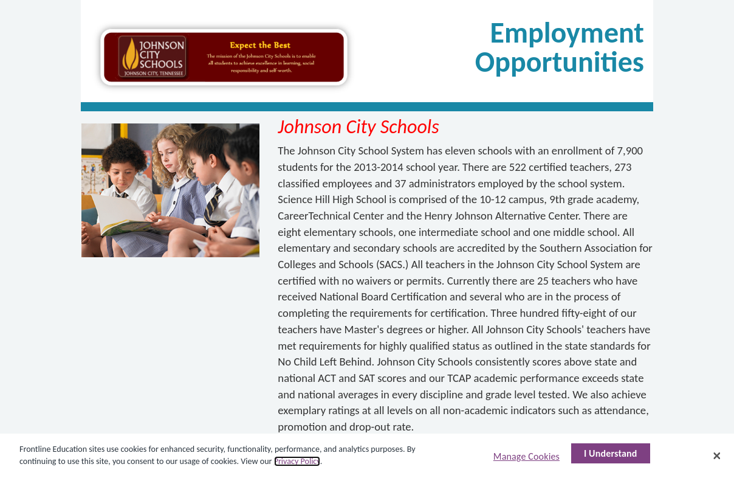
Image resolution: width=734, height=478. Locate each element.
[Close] (717, 455)
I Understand (610, 453)
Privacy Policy (297, 461)
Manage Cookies (526, 456)
